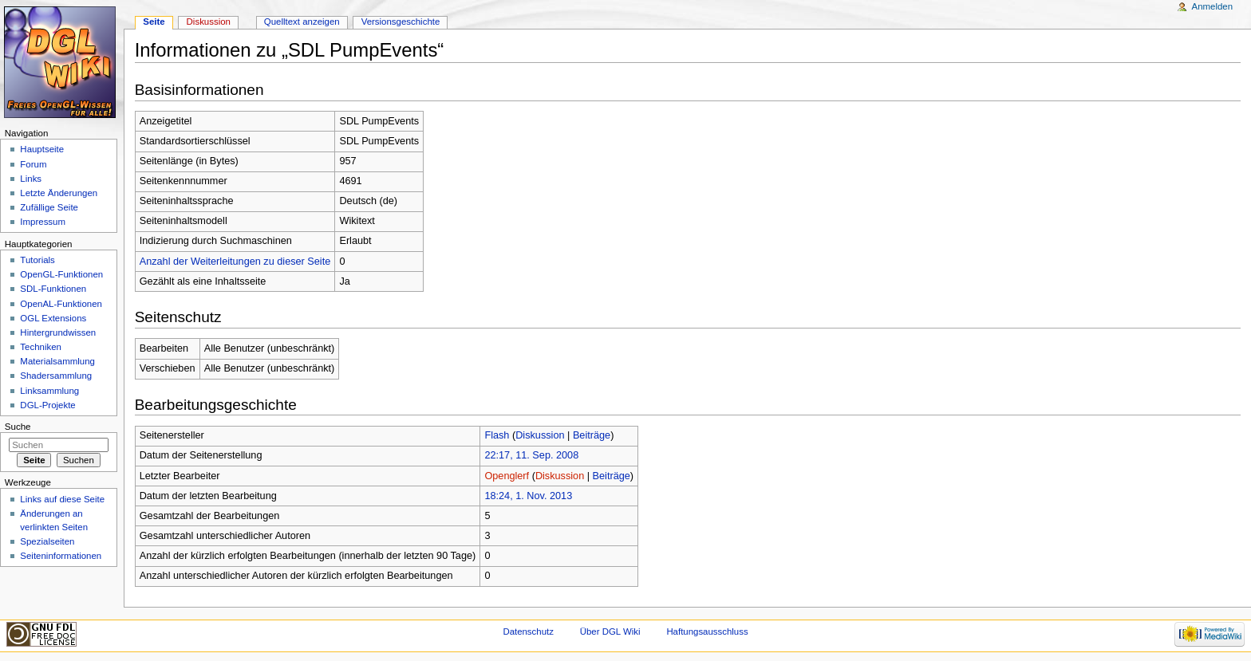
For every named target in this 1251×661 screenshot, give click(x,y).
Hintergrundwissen (58, 332)
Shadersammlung (56, 375)
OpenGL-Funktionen (61, 274)
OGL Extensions (53, 318)
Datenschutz (528, 631)
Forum (33, 164)
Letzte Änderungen (58, 193)
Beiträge (591, 435)
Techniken (40, 347)
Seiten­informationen (60, 556)
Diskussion (539, 435)
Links (30, 178)
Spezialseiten (47, 541)
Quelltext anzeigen (302, 21)
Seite (153, 21)
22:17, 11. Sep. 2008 (531, 455)
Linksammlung (49, 390)
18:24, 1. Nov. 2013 (528, 496)
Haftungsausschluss (707, 631)
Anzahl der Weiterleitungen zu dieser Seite (235, 261)
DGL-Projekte (47, 405)
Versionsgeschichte (400, 21)
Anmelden (1212, 6)
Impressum (42, 221)
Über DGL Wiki (610, 631)
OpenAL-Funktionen (61, 304)
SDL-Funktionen (53, 288)
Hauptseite (42, 149)
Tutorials (37, 260)
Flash (496, 435)
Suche (18, 426)
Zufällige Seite (49, 207)
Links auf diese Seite (62, 499)
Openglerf (506, 476)
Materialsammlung (57, 361)
